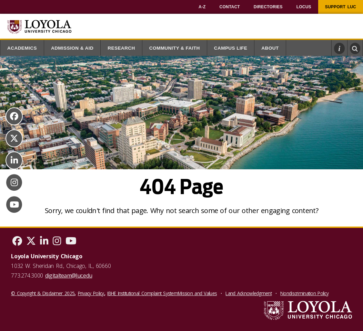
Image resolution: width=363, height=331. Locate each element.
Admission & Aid (72, 48)
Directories (268, 6)
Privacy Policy (91, 293)
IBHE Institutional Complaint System (142, 293)
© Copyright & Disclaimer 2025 (42, 293)
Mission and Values (197, 293)
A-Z (202, 6)
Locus (303, 6)
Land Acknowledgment (248, 293)
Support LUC (340, 6)
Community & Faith (174, 48)
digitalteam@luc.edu (68, 275)
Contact (230, 6)
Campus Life (231, 48)
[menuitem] (202, 7)
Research (121, 48)
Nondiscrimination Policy (304, 293)
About (270, 48)
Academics (22, 48)
